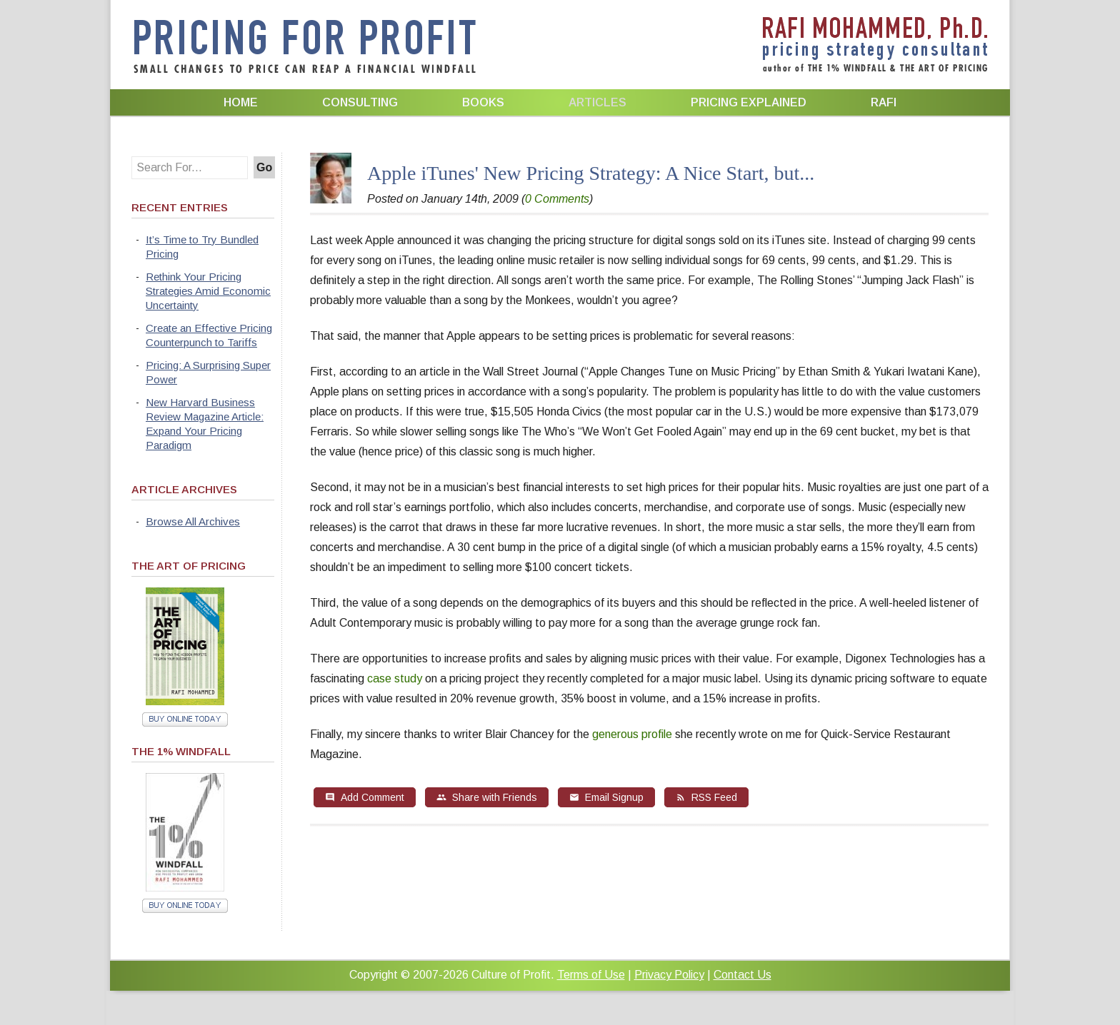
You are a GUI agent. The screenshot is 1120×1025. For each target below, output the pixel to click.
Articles (597, 102)
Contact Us (742, 975)
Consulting (360, 102)
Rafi (883, 102)
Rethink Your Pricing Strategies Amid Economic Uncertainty (208, 291)
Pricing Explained (748, 102)
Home (241, 102)
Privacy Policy (669, 975)
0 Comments (557, 199)
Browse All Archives (193, 521)
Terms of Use (591, 975)
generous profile (632, 734)
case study (394, 678)
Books (483, 102)
